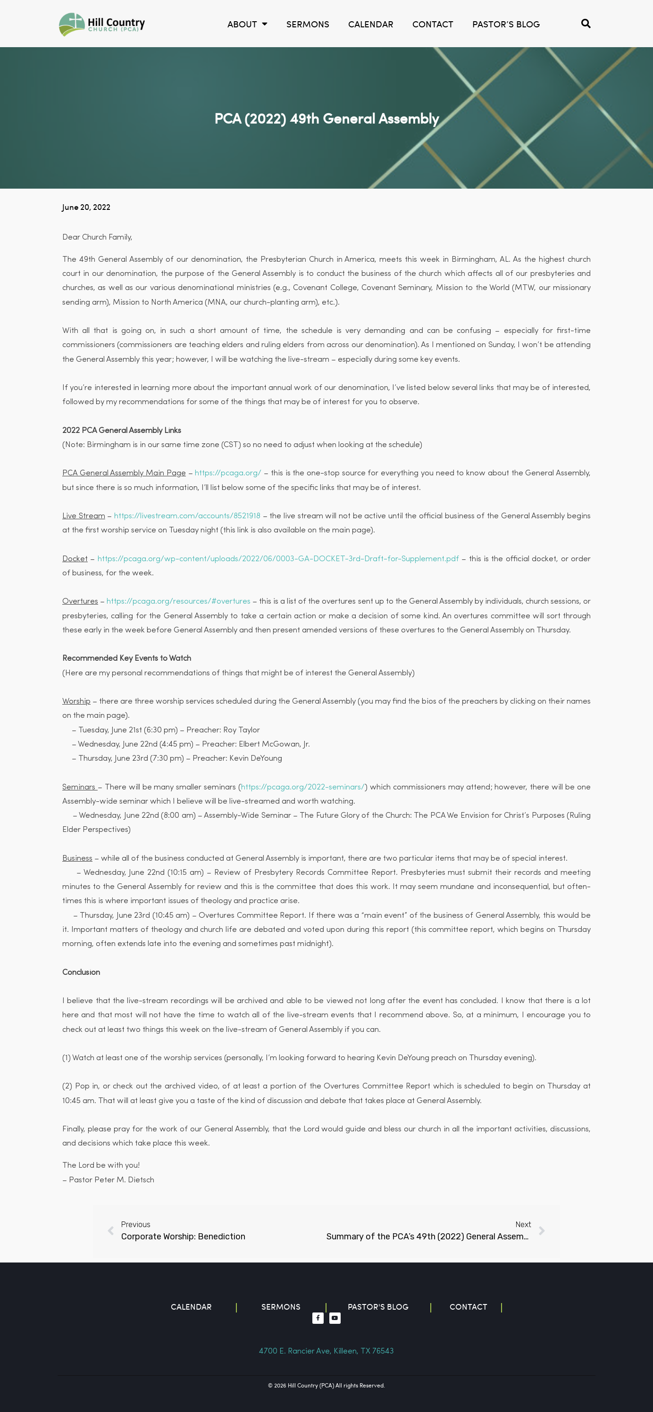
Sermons (307, 23)
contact (468, 1306)
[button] (586, 23)
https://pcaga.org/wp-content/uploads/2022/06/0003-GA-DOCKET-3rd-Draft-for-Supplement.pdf (278, 559)
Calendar (191, 1306)
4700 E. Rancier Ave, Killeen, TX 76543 (326, 1351)
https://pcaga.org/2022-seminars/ (303, 787)
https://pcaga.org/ (228, 473)
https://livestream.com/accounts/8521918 (187, 516)
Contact (432, 23)
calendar (370, 23)
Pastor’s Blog (506, 23)
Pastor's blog (378, 1306)
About (247, 24)
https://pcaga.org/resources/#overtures (179, 602)
